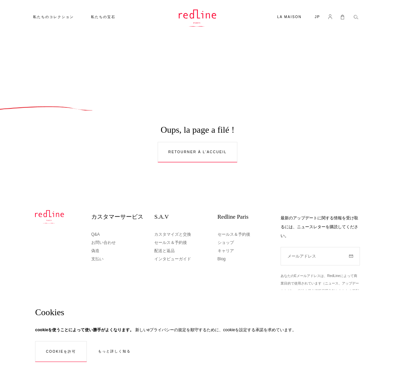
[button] (317, 17)
